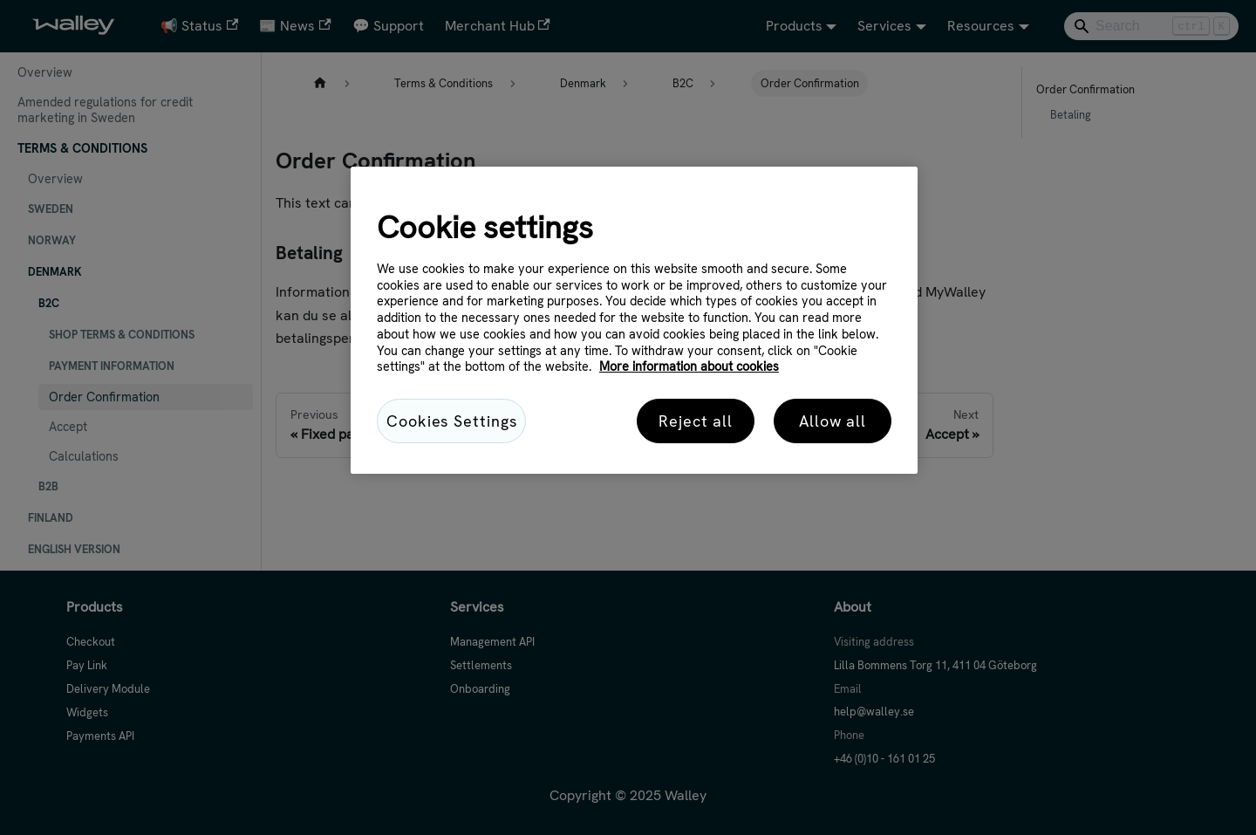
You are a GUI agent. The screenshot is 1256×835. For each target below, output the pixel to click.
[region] (634, 320)
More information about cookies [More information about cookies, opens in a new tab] (689, 366)
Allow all (832, 421)
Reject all (696, 421)
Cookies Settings (451, 421)
